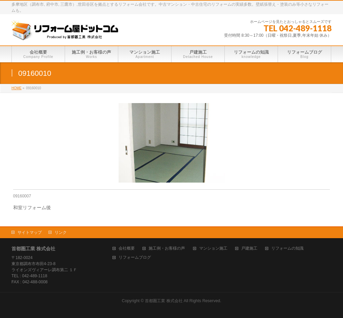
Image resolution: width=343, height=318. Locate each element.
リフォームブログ (135, 257)
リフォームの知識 (287, 248)
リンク (61, 232)
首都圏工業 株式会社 (163, 300)
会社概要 (127, 248)
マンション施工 (213, 248)
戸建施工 (249, 248)
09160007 (22, 196)
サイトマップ (30, 232)
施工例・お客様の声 (167, 248)
